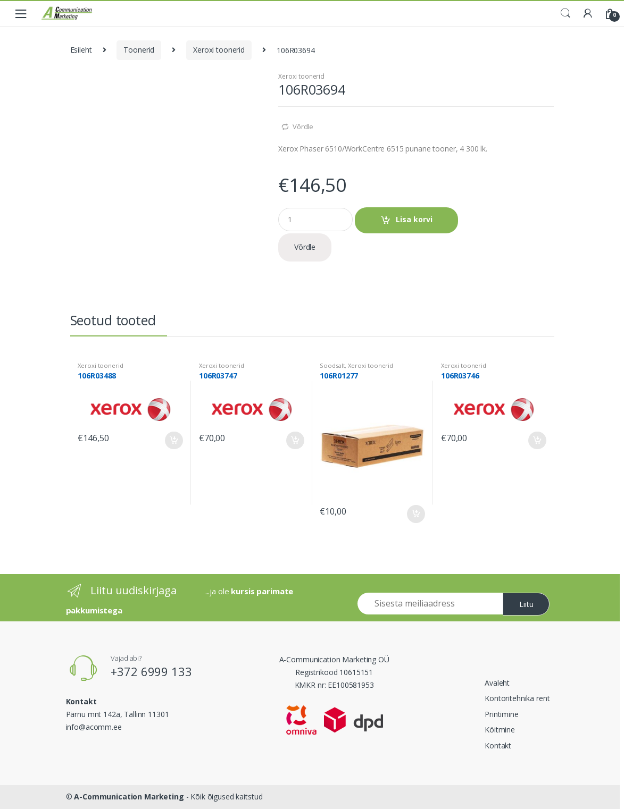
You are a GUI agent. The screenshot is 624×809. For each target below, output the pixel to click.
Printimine (502, 714)
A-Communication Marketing (129, 796)
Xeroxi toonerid (219, 50)
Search (565, 13)
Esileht (81, 50)
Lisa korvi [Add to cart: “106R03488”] (173, 441)
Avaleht (497, 683)
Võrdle (303, 126)
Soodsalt (332, 365)
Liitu (526, 604)
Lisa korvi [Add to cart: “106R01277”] (415, 514)
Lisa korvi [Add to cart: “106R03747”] (294, 441)
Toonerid (138, 50)
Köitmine (500, 729)
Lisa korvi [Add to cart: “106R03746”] (536, 441)
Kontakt (498, 745)
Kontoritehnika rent (517, 698)
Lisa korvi (414, 219)
